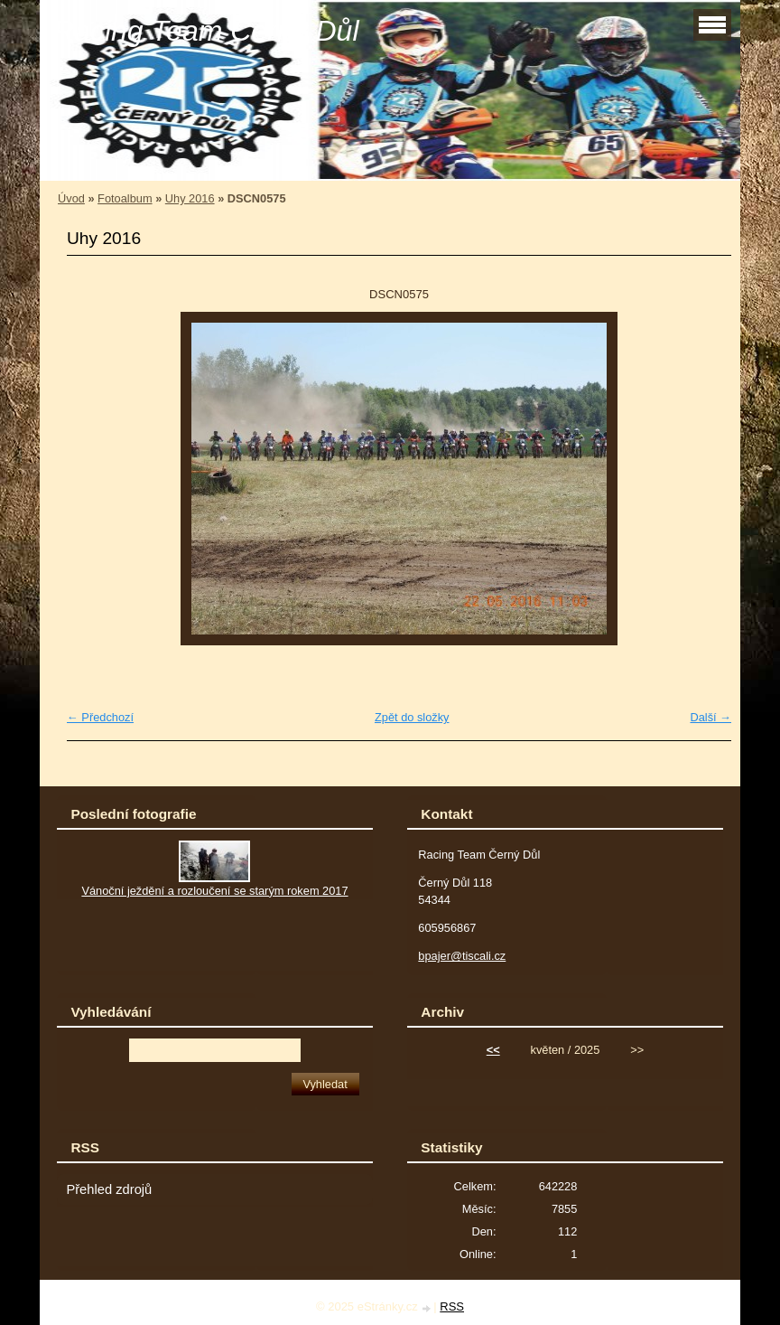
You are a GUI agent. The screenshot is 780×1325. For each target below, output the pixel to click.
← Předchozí (100, 717)
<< (493, 1050)
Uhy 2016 (190, 198)
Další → (710, 717)
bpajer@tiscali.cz (462, 956)
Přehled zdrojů (109, 1189)
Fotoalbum (125, 198)
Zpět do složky (412, 717)
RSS (452, 1306)
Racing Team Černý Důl (206, 30)
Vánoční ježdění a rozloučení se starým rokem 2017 (214, 890)
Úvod (71, 198)
